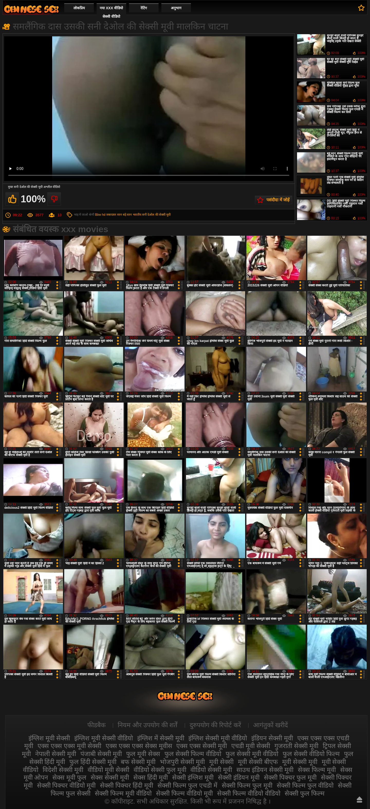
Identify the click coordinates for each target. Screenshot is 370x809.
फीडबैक (96, 725)
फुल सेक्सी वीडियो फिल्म (311, 753)
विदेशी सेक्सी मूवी (63, 769)
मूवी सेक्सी (221, 761)
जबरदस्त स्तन (114, 214)
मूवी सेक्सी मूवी (299, 761)
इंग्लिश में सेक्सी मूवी (160, 738)
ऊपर (359, 799)
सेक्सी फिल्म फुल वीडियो (305, 785)
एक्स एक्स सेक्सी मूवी (201, 745)
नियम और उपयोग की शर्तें (148, 725)
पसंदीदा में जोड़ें (278, 200)
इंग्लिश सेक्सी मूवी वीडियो (217, 738)
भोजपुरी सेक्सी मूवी (182, 761)
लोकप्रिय (79, 8)
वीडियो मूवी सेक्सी (108, 769)
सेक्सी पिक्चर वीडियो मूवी (66, 785)
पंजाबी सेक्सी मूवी (101, 753)
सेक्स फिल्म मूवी (317, 769)
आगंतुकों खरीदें (270, 725)
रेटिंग (144, 8)
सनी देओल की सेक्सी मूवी (156, 214)
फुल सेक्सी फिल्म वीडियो (192, 753)
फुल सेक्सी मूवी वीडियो (252, 753)
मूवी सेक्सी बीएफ (258, 761)
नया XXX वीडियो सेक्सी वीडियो (111, 12)
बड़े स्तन (127, 214)
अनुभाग (176, 8)
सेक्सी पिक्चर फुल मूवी (290, 777)
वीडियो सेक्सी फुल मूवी (160, 769)
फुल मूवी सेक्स (143, 753)
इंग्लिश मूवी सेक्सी (49, 738)
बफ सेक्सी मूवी (138, 761)
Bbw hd (100, 214)
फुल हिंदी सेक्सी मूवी (92, 761)
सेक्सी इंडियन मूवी (239, 777)
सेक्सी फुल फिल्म (305, 793)
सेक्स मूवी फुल (69, 777)
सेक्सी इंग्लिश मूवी (193, 777)
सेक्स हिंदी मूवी (150, 777)
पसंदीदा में (361, 8)
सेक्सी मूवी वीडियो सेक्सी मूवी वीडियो (31, 9)
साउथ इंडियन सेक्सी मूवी (264, 769)
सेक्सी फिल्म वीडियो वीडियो (248, 793)
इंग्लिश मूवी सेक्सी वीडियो (103, 738)
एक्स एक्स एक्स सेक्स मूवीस (139, 745)
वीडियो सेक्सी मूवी (211, 769)
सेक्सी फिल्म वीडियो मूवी (184, 793)
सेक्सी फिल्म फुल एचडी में (187, 785)
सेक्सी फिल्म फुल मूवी (247, 785)
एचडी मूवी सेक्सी (250, 745)
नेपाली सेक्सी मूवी (55, 753)
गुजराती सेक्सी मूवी (296, 745)
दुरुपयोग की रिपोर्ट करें (215, 725)
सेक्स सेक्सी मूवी (110, 777)
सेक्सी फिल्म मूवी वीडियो (123, 793)
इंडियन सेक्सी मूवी (272, 738)
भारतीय (137, 214)
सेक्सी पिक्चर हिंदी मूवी (126, 785)
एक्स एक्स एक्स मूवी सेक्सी (69, 745)
